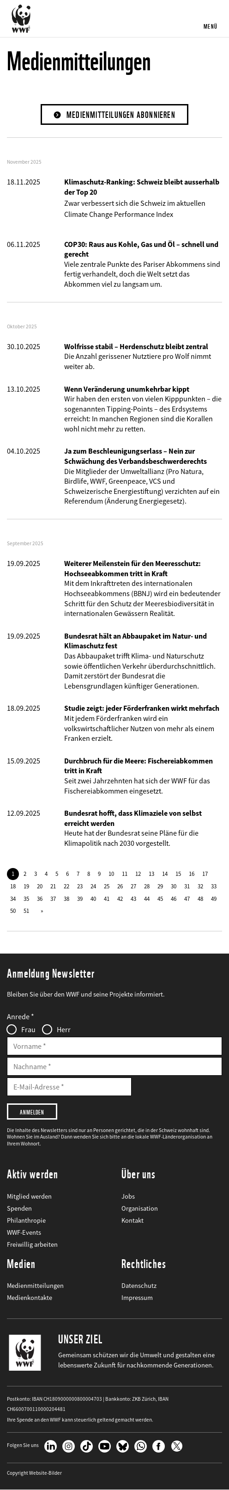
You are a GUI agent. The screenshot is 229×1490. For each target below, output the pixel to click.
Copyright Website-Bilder (34, 1473)
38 (66, 898)
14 (165, 873)
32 (200, 886)
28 (147, 886)
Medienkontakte (29, 1297)
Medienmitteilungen (35, 1285)
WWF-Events (24, 1232)
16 (191, 873)
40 (93, 898)
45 (160, 898)
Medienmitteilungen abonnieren (120, 115)
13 (151, 873)
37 (53, 898)
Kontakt (132, 1220)
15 (178, 873)
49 (214, 898)
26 (120, 886)
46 (173, 898)
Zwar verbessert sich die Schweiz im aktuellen (134, 203)
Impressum (137, 1297)
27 (133, 886)
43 (133, 898)
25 (106, 886)
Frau (28, 1029)
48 (200, 898)
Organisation (139, 1208)
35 (26, 898)
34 (13, 898)
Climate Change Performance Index (118, 214)
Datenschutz (139, 1285)
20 (39, 886)
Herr (64, 1029)
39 (80, 898)
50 (13, 910)
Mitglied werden (29, 1196)
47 (187, 898)
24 (93, 886)
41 (106, 898)
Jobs (128, 1196)
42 (120, 898)
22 (66, 886)
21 (53, 886)
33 (214, 886)
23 (80, 886)
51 (26, 910)
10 (111, 873)
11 (124, 873)
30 (173, 886)
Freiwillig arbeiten (32, 1244)
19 (26, 886)
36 (39, 898)
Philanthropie (26, 1220)
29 (160, 886)
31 (187, 886)
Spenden (19, 1208)
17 (205, 873)
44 (147, 898)
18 (13, 886)
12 (138, 873)
